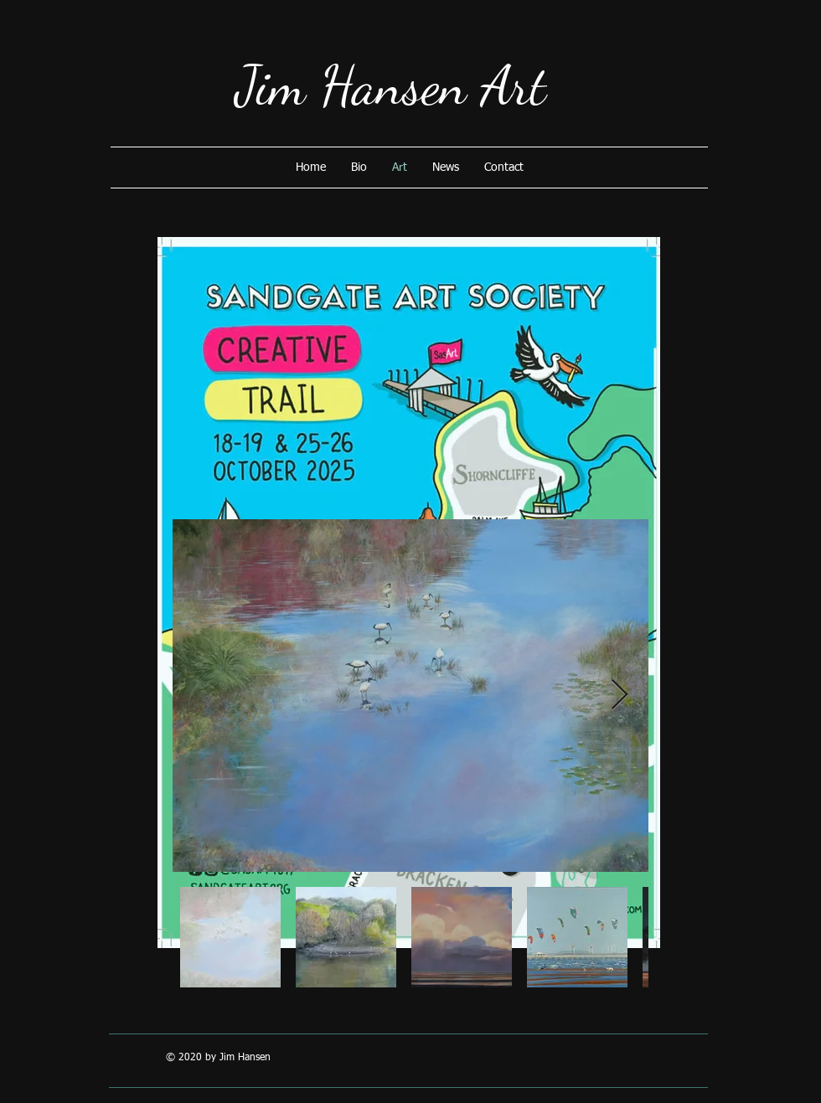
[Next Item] (619, 695)
